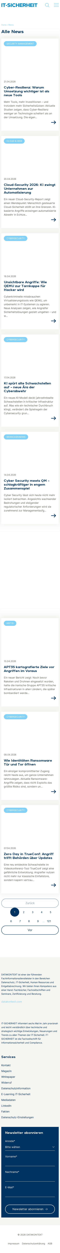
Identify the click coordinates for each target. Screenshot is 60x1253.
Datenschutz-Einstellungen (17, 1117)
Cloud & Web (14, 141)
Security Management (20, 43)
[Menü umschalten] (56, 5)
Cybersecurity (16, 238)
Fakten (5, 1111)
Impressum (13, 1243)
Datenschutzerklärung (33, 1243)
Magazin (6, 1071)
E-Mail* (9, 1187)
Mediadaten (8, 1100)
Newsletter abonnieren (28, 1209)
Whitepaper (8, 1076)
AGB (50, 1243)
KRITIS (10, 623)
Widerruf (6, 1082)
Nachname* (12, 1171)
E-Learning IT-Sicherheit (15, 1094)
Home (4, 25)
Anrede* (10, 1141)
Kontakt (6, 1065)
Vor (30, 930)
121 (49, 921)
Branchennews (16, 436)
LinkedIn (6, 1105)
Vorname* (11, 1156)
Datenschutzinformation (15, 1088)
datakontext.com (11, 1001)
